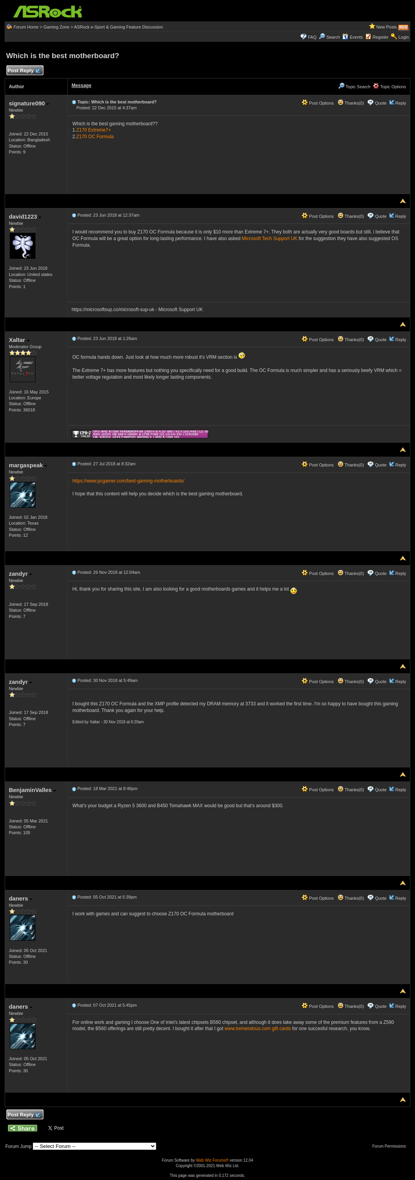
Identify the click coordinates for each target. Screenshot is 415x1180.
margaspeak (28, 465)
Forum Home (26, 27)
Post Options (318, 103)
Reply (400, 103)
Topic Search (354, 86)
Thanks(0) (350, 103)
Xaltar (19, 339)
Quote (381, 103)
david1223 (25, 216)
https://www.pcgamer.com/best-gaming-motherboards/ (128, 481)
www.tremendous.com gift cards (257, 1028)
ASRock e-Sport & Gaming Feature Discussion (118, 27)
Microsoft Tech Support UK (270, 238)
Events (352, 37)
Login (403, 37)
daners (20, 898)
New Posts (386, 27)
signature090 (29, 103)
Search (333, 37)
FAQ (312, 37)
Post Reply (23, 71)
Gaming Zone (56, 27)
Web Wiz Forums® (212, 1160)
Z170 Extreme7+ (93, 130)
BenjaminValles (32, 790)
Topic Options (389, 86)
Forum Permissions (391, 1146)
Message (82, 85)
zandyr (20, 573)
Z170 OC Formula (95, 136)
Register (381, 37)
